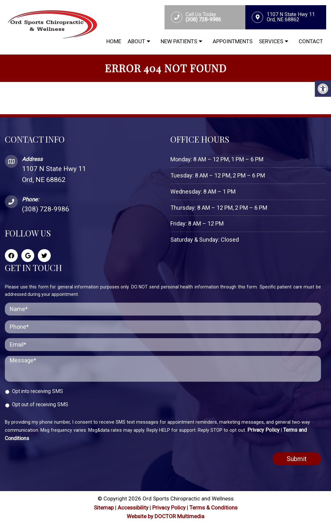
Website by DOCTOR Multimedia (165, 516)
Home (113, 41)
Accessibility (133, 507)
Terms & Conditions (213, 507)
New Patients (179, 41)
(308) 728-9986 (45, 209)
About (136, 41)
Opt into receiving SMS (37, 391)
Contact (311, 41)
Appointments (232, 41)
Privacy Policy (263, 430)
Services (271, 41)
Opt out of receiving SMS (40, 404)
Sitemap (104, 507)
